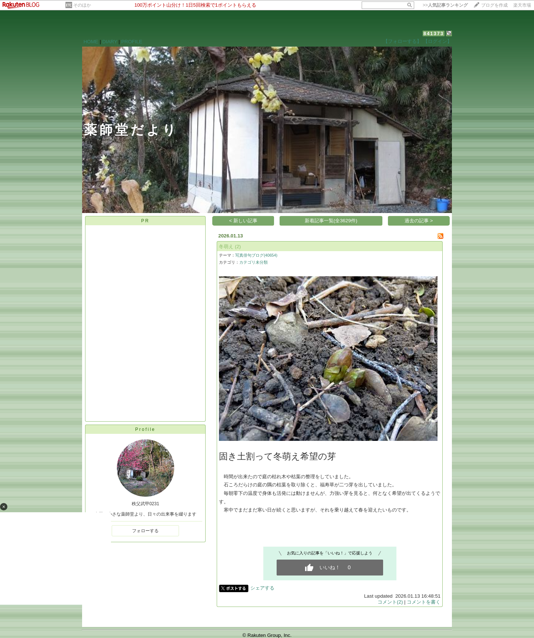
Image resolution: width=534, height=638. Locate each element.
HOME (91, 41)
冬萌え (226, 246)
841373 (433, 33)
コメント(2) (390, 602)
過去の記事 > (419, 220)
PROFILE (131, 41)
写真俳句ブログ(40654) (256, 255)
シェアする (262, 588)
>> (445, 5)
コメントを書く (423, 602)
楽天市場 (522, 5)
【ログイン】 (437, 41)
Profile (145, 429)
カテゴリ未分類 (253, 262)
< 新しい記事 (243, 220)
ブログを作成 (494, 5)
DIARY (109, 41)
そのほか (82, 5)
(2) (238, 246)
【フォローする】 (402, 41)
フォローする (145, 530)
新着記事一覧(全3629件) (331, 220)
